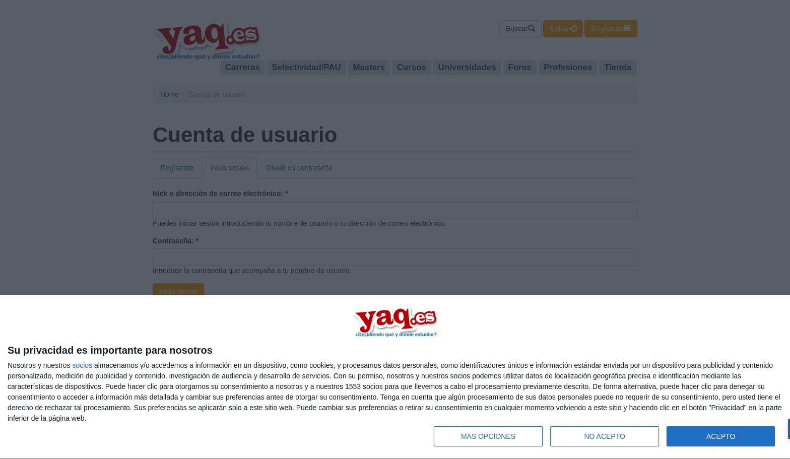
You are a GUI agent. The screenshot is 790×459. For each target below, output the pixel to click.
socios (82, 365)
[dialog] (395, 377)
